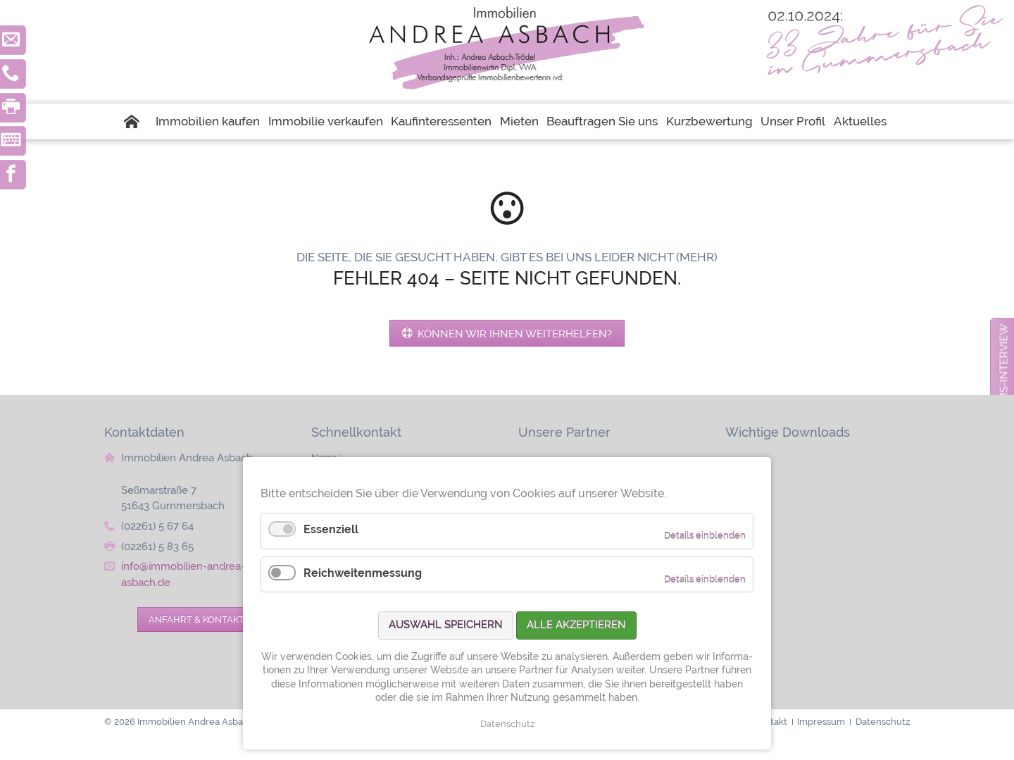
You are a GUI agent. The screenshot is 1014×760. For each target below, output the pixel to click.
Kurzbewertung (709, 121)
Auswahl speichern (446, 624)
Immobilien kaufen (208, 121)
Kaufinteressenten (441, 121)
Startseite (138, 121)
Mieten (519, 121)
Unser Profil (792, 121)
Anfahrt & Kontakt (196, 619)
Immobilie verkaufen (325, 121)
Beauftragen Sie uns (602, 121)
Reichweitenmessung (362, 573)
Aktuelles (860, 121)
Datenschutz (507, 723)
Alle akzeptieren (576, 624)
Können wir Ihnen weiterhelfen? (513, 333)
